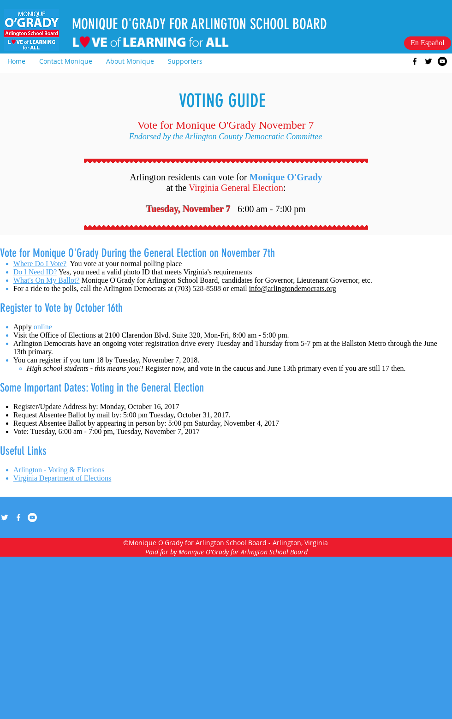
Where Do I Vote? (39, 263)
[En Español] (427, 43)
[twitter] (428, 61)
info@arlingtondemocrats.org (292, 288)
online (43, 327)
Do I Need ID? (35, 272)
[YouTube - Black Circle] (442, 61)
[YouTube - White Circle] (32, 517)
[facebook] (414, 61)
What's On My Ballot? (46, 280)
